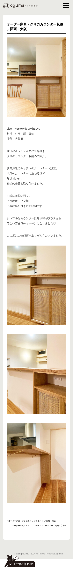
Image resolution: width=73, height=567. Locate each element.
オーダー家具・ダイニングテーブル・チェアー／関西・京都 (38, 525)
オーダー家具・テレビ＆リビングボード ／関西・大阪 (32, 521)
